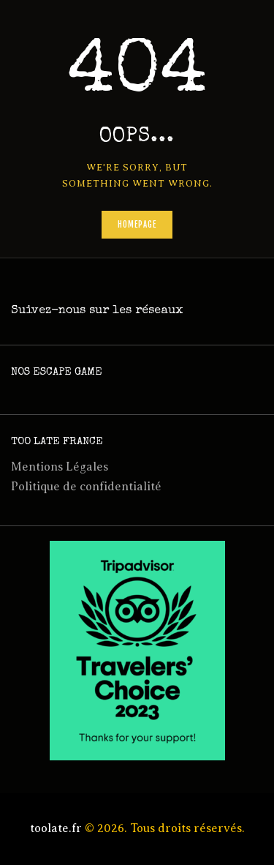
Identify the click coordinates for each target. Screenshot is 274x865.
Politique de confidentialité (86, 486)
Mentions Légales (59, 466)
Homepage (137, 225)
